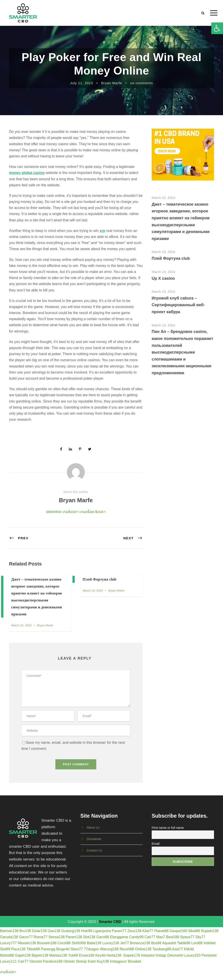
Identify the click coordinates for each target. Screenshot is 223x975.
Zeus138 (134, 931)
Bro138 (25, 931)
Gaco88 (102, 937)
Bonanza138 (140, 943)
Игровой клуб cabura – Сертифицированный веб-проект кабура (178, 305)
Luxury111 (8, 961)
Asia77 (177, 949)
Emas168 (86, 955)
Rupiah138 (209, 931)
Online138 (143, 949)
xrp (102, 231)
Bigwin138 (40, 955)
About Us (93, 827)
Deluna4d (175, 955)
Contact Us (94, 850)
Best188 (172, 937)
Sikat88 (194, 931)
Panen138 (74, 937)
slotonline (53, 512)
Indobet (209, 943)
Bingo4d (63, 949)
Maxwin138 (27, 943)
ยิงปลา (100, 512)
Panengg (48, 949)
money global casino (27, 173)
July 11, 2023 (81, 83)
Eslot (92, 961)
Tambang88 (161, 949)
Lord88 (197, 943)
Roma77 (40, 937)
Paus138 (18, 949)
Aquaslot (169, 943)
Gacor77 (26, 937)
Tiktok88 (33, 949)
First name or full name (168, 828)
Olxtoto (69, 961)
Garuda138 (9, 937)
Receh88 (126, 949)
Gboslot (35, 961)
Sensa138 (56, 937)
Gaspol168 (178, 931)
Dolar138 (39, 931)
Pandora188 (52, 961)
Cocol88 (64, 943)
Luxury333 (192, 955)
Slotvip (81, 961)
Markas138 (58, 955)
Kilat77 (147, 931)
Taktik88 (183, 943)
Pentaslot (209, 955)
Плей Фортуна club (99, 579)
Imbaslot (147, 955)
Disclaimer (94, 839)
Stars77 (76, 949)
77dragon (91, 949)
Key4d (100, 955)
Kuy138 (103, 961)
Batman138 (9, 931)
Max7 (160, 937)
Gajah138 (23, 955)
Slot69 (5, 949)
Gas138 (54, 931)
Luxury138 (110, 943)
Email (156, 843)
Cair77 (149, 937)
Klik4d (189, 949)
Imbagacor (118, 961)
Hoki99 (86, 931)
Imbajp (160, 955)
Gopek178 (131, 955)
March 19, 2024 (93, 590)
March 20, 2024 (21, 625)
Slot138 (89, 937)
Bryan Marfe (111, 83)
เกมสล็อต (86, 512)
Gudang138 (70, 931)
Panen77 (119, 931)
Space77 (187, 937)
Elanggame (119, 937)
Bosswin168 (46, 943)
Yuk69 (73, 955)
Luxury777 (8, 943)
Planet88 (161, 931)
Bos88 (156, 943)
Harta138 (113, 955)
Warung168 (109, 949)
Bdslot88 (7, 955)
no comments (141, 83)
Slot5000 (79, 943)
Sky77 (200, 937)
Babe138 (94, 943)
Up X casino (163, 278)
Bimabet (134, 961)
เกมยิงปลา (70, 512)
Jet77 (124, 943)
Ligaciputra (102, 931)
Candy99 (136, 937)
